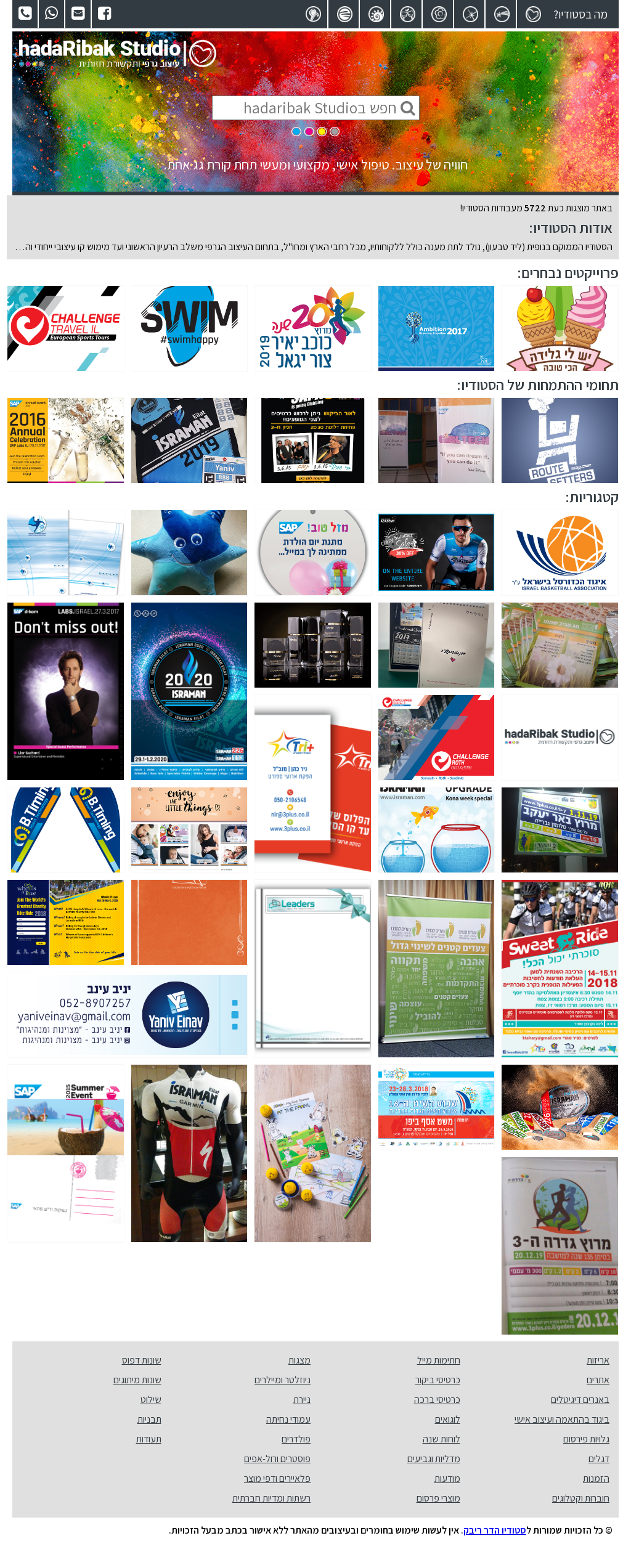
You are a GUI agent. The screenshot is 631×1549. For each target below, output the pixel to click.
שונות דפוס (141, 1360)
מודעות (447, 1478)
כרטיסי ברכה (437, 1399)
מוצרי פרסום (438, 1498)
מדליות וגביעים (433, 1458)
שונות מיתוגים (137, 1379)
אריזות (598, 1360)
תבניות (149, 1419)
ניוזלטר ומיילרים (282, 1379)
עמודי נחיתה (288, 1419)
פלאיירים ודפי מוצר (277, 1478)
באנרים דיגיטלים (580, 1399)
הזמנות (596, 1478)
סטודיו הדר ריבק (494, 1530)
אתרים (598, 1379)
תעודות (148, 1439)
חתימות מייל (438, 1360)
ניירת (302, 1399)
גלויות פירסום (586, 1439)
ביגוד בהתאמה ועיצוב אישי (562, 1419)
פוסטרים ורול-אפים (277, 1458)
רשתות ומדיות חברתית (271, 1498)
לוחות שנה (441, 1439)
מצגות (299, 1360)
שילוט (150, 1399)
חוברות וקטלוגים (580, 1498)
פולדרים (296, 1439)
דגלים (598, 1458)
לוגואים (447, 1419)
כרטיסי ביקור (437, 1379)
